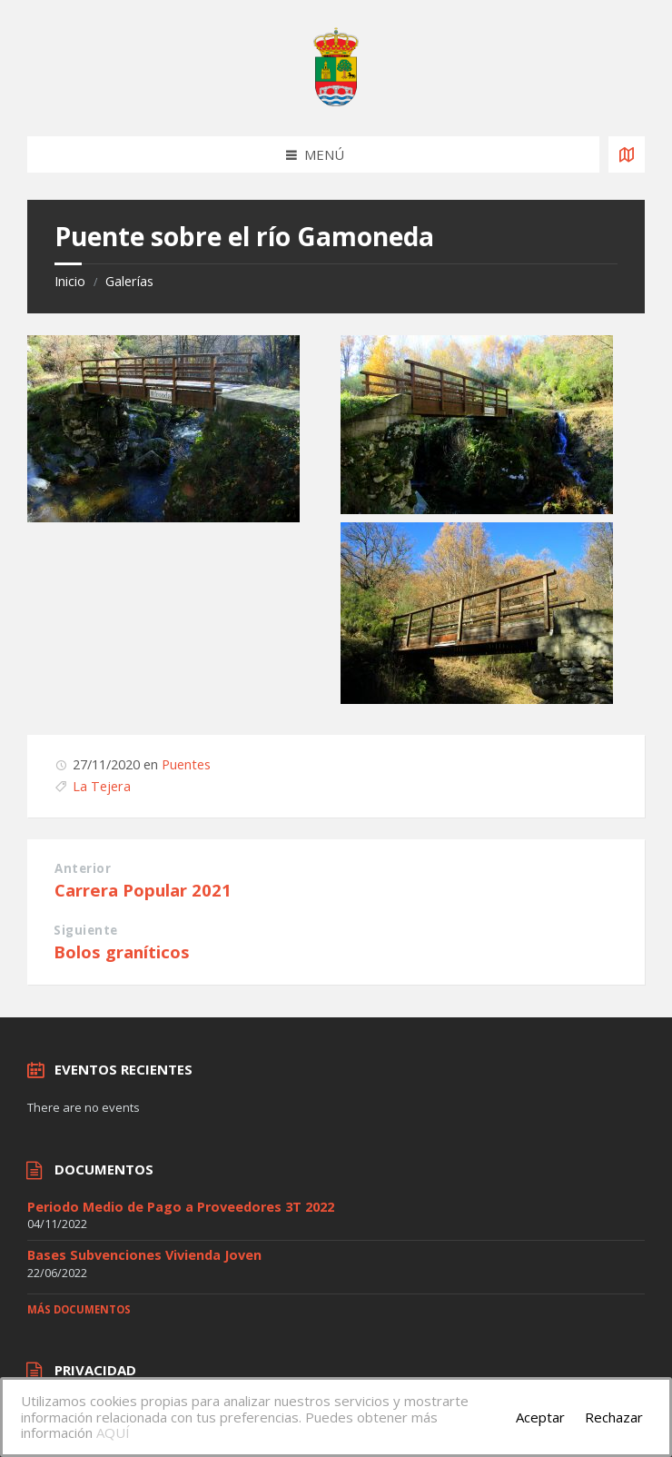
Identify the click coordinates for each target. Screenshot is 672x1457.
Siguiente (86, 930)
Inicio (69, 281)
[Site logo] (336, 101)
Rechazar (614, 1417)
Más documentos (79, 1309)
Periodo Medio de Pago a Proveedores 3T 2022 (180, 1206)
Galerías (129, 281)
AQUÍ (113, 1432)
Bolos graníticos (122, 951)
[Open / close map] (626, 154)
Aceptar (540, 1417)
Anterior (82, 868)
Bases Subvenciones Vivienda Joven (144, 1255)
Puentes (186, 764)
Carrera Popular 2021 (143, 889)
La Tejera (102, 786)
